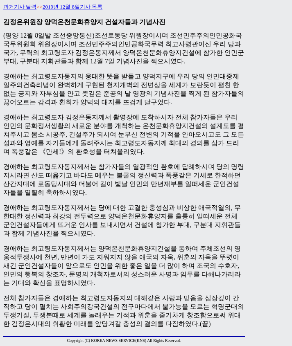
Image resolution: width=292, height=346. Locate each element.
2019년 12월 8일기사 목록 (72, 7)
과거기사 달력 (19, 7)
